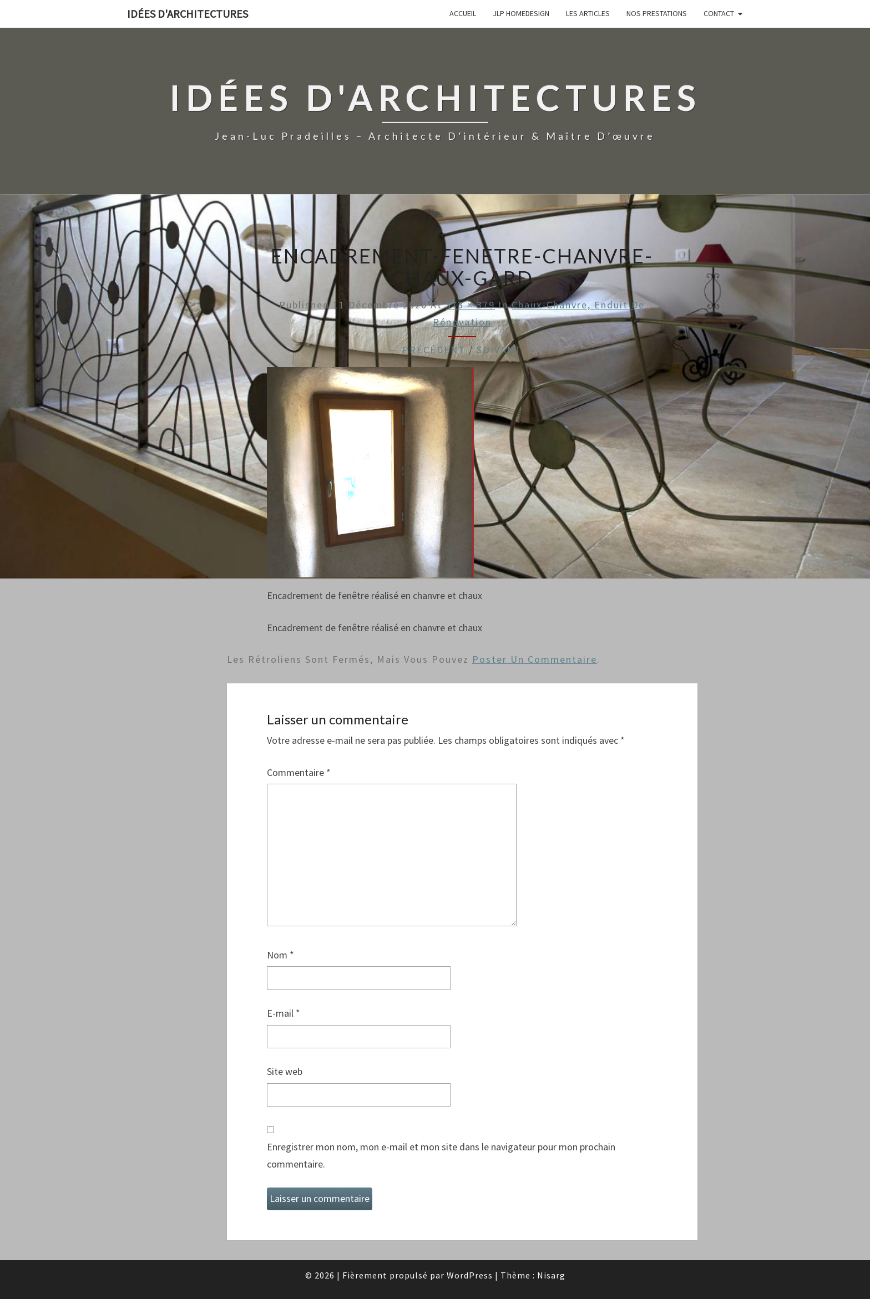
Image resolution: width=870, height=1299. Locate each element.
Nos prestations (656, 13)
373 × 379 (470, 304)
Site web (284, 1071)
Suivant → (507, 349)
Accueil (462, 13)
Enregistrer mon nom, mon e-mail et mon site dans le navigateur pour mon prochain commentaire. (441, 1155)
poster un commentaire (534, 659)
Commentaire (299, 772)
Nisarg (551, 1275)
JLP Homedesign (521, 13)
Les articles (588, 13)
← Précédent (427, 349)
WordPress (470, 1275)
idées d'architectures (187, 14)
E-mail (283, 1013)
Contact (719, 13)
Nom (280, 954)
